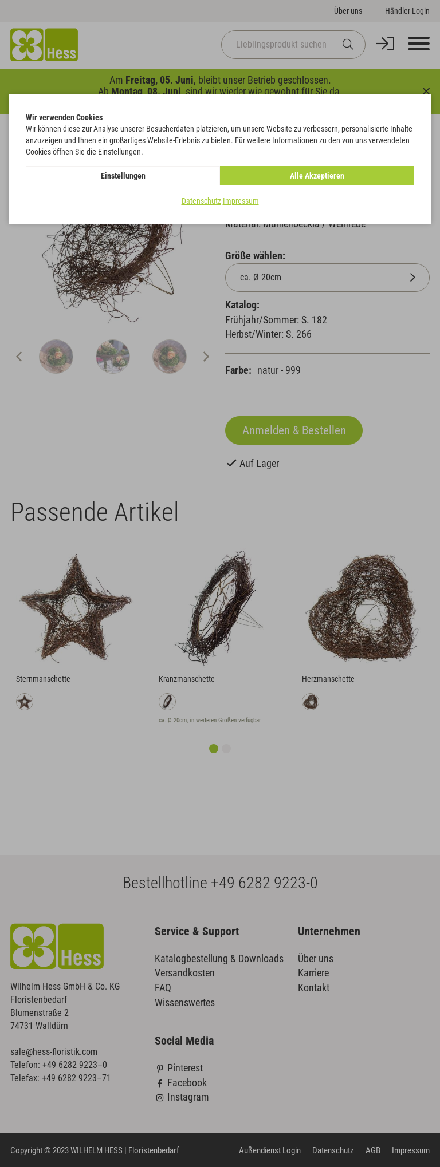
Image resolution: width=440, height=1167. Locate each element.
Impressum (241, 200)
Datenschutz (201, 200)
